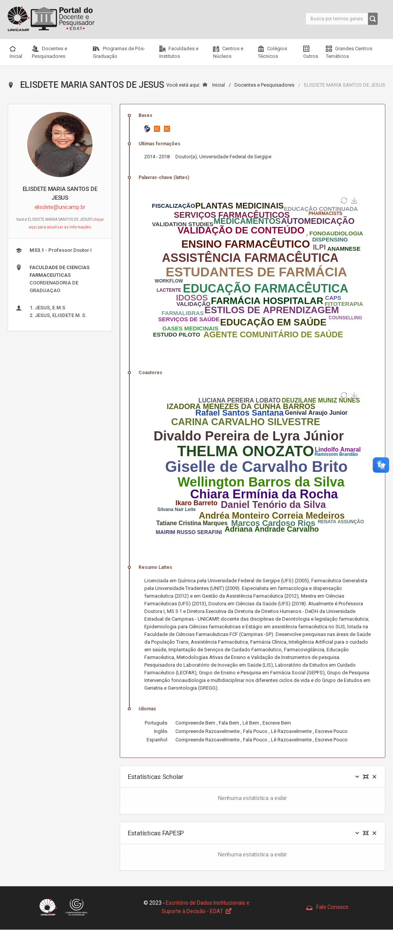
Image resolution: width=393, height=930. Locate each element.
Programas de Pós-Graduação (119, 52)
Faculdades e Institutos (178, 52)
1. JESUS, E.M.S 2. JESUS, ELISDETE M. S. (51, 311)
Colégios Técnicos (272, 52)
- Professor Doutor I (54, 250)
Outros (310, 52)
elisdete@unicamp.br (60, 207)
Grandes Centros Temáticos (349, 52)
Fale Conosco (327, 907)
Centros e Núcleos (228, 52)
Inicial (16, 52)
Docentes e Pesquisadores (49, 52)
